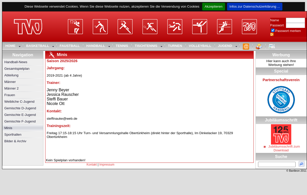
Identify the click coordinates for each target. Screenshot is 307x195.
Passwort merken (288, 31)
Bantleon (294, 170)
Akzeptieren (213, 6)
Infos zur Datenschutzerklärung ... (255, 6)
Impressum (106, 164)
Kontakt (92, 164)
